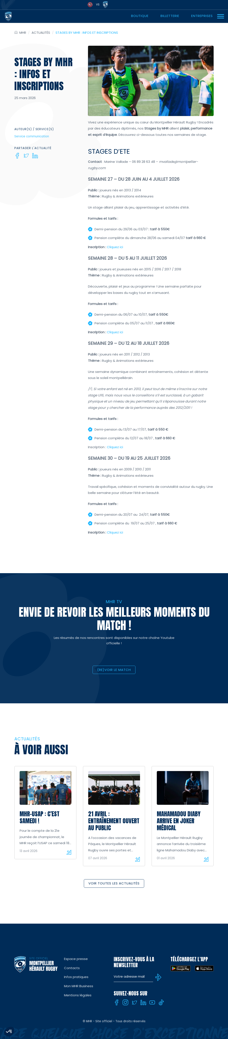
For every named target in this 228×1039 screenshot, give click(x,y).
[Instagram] (125, 1002)
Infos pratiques (76, 977)
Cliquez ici (115, 247)
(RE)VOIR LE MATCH (114, 669)
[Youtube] (152, 1002)
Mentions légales (77, 995)
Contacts (72, 968)
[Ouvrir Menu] (220, 16)
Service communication (31, 136)
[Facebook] (17, 155)
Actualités (41, 32)
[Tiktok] (161, 1002)
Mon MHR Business (78, 986)
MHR (22, 32)
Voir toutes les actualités (114, 883)
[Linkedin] (35, 155)
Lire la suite (69, 852)
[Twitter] (26, 155)
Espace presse (76, 958)
